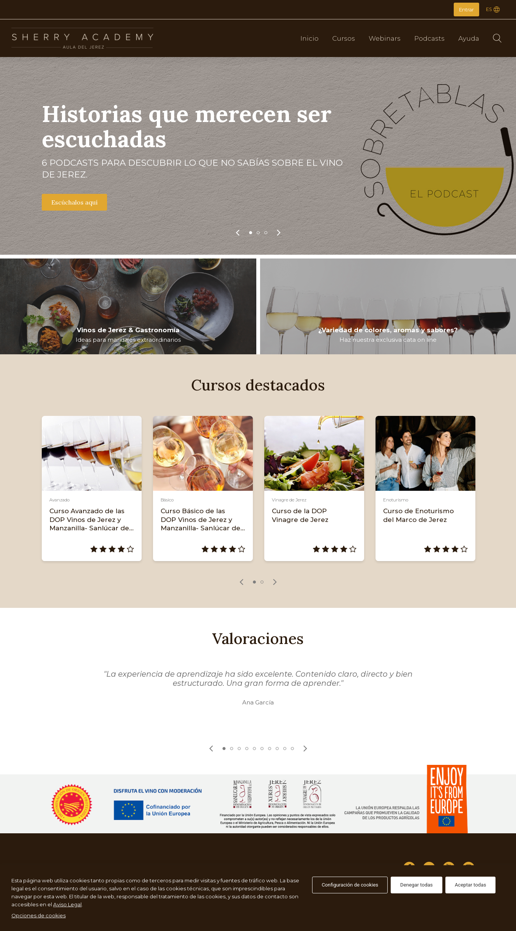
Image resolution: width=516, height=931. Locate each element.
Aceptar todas (470, 885)
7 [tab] (269, 748)
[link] (238, 233)
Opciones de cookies (38, 915)
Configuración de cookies (350, 885)
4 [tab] (246, 748)
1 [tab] (250, 232)
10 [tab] (292, 748)
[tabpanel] (258, 156)
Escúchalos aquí (74, 202)
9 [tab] (284, 748)
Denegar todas (416, 885)
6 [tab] (262, 748)
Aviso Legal (67, 904)
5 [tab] (254, 748)
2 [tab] (258, 232)
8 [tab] (277, 748)
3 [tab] (265, 232)
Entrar (466, 9)
